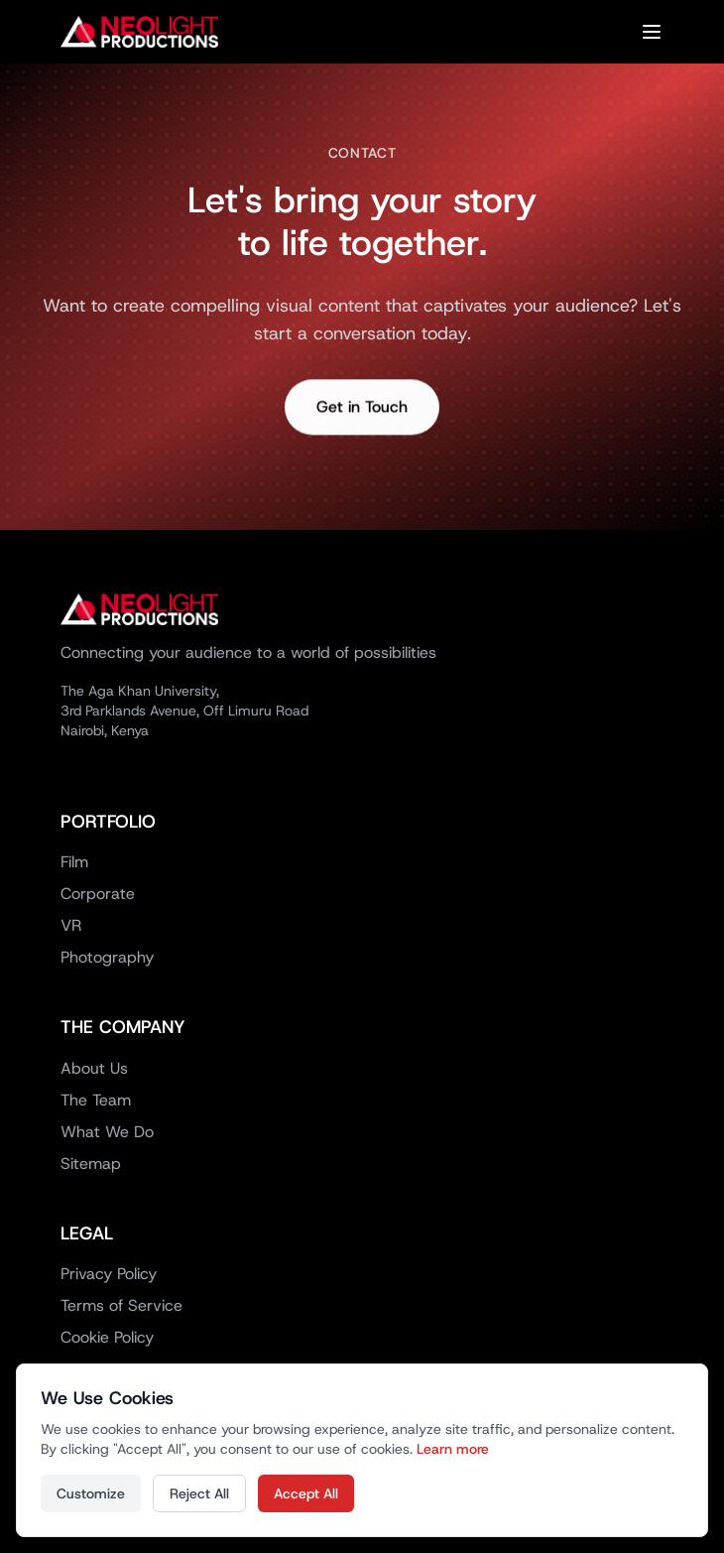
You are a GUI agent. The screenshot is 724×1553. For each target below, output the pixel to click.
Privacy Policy (108, 1273)
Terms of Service (121, 1305)
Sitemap (90, 1163)
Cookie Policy (107, 1337)
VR (70, 925)
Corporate (97, 893)
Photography (107, 957)
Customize (91, 1493)
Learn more (453, 1449)
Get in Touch (362, 410)
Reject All (199, 1493)
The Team (95, 1100)
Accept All (306, 1493)
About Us (94, 1068)
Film (74, 861)
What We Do (107, 1131)
